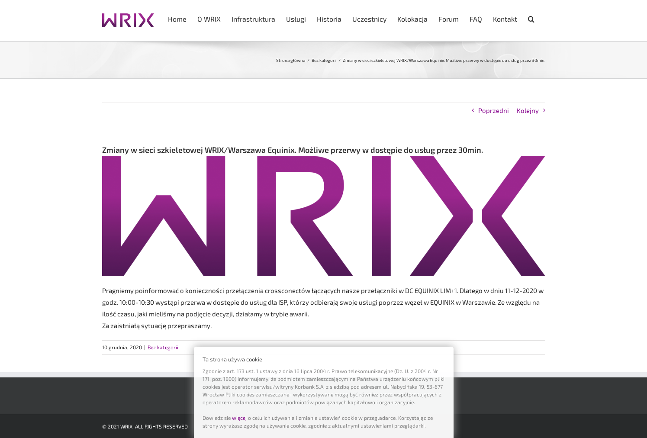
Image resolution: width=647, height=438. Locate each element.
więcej (239, 418)
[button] (531, 18)
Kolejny (528, 110)
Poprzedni (493, 110)
